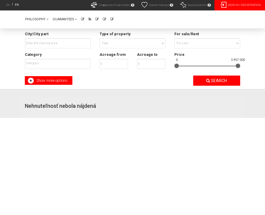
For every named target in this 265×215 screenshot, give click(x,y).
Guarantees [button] (65, 19)
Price (179, 54)
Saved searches (195, 5)
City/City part (36, 34)
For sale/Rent (186, 34)
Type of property (115, 34)
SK (8, 5)
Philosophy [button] (36, 19)
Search (216, 80)
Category (33, 54)
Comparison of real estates (112, 5)
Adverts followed (157, 5)
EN (17, 4)
